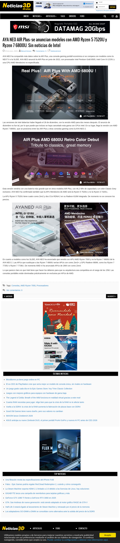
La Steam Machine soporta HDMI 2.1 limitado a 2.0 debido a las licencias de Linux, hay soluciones (47, 489)
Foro (82, 16)
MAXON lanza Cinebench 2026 (19, 416)
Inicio (27, 16)
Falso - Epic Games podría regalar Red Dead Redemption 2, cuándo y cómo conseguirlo (43, 484)
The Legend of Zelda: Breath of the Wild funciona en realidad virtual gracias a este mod (43, 398)
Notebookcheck (56, 51)
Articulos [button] (51, 16)
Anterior (8, 296)
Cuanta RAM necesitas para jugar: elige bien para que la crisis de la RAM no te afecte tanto (45, 402)
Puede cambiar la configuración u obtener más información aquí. (77, 539)
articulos (37, 528)
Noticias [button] (37, 16)
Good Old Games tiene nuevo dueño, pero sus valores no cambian (34, 411)
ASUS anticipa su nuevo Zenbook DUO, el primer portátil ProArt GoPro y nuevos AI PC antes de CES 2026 (51, 420)
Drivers (72, 16)
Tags (63, 16)
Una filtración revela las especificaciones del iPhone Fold (29, 480)
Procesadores (42, 285)
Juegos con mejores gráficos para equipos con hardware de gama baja (36, 393)
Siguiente (111, 296)
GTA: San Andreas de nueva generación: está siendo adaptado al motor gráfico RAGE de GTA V (46, 502)
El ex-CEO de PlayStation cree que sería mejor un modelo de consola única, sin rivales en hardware (48, 384)
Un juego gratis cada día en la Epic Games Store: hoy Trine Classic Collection (39, 389)
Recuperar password (109, 10)
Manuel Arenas (26, 51)
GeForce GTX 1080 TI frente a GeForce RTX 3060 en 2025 (30, 498)
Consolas (15, 285)
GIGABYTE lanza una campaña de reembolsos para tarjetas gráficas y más (37, 493)
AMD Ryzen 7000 (28, 285)
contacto (82, 528)
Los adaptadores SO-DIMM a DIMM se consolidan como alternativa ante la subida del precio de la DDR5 (50, 511)
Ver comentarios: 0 (14, 290)
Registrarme (99, 10)
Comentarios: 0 (40, 51)
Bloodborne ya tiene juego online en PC (23, 379)
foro (58, 528)
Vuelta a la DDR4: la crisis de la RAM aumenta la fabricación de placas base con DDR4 (43, 407)
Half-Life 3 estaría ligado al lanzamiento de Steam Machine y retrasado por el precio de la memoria (47, 507)
